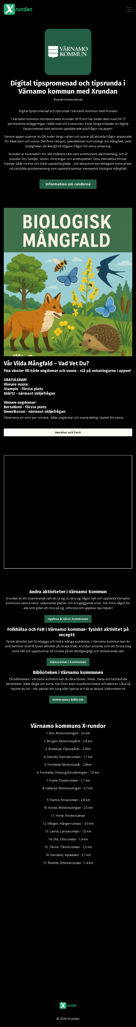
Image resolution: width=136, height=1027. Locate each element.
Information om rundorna (68, 184)
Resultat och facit (68, 432)
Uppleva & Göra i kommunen (68, 619)
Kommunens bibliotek (68, 699)
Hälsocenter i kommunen (68, 662)
